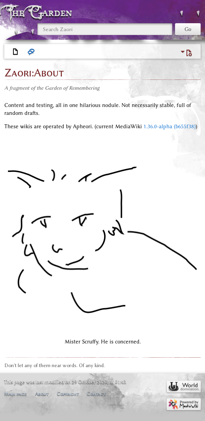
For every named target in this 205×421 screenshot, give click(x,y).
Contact (96, 394)
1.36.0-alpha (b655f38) (170, 126)
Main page (15, 394)
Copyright (68, 394)
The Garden (41, 12)
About (41, 394)
